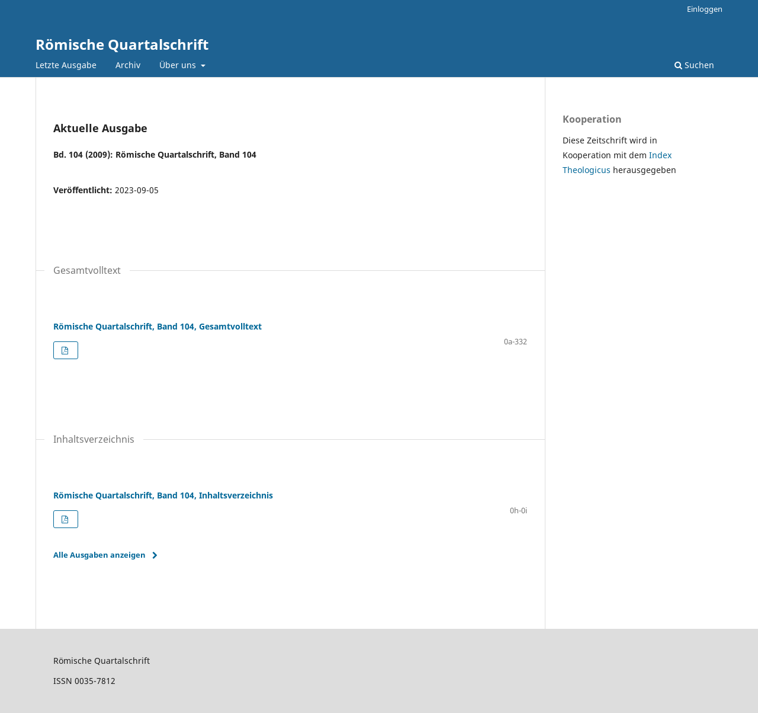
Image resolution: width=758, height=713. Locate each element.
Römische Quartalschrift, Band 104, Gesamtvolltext (157, 326)
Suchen (694, 65)
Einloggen (704, 9)
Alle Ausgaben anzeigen (99, 554)
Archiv (127, 65)
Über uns (178, 65)
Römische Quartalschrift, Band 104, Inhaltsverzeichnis (163, 495)
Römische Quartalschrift (122, 44)
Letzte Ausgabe (66, 65)
